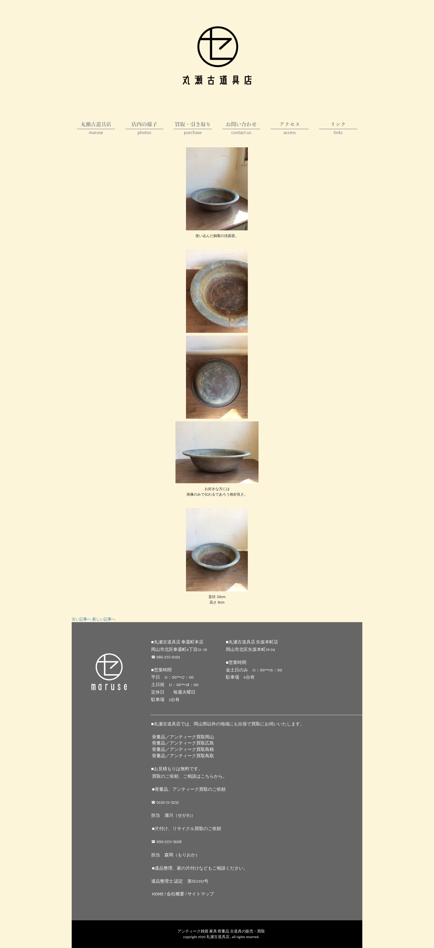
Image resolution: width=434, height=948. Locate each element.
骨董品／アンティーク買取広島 (183, 743)
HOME (158, 894)
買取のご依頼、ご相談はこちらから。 (189, 776)
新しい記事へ (103, 619)
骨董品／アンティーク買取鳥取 (183, 756)
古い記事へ (81, 619)
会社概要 (175, 894)
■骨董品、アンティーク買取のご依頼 (189, 789)
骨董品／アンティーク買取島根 (183, 749)
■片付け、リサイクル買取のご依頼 (186, 828)
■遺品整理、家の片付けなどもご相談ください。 (200, 868)
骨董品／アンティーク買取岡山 (183, 737)
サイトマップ (200, 894)
